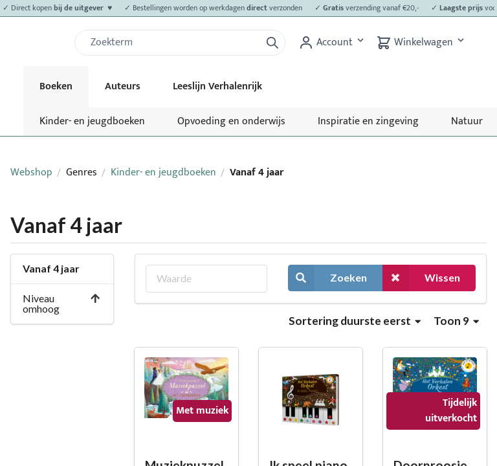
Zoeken (327, 278)
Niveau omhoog (62, 303)
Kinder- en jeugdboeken (92, 121)
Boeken (55, 86)
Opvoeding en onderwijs (231, 121)
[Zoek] (173, 43)
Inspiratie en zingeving (368, 121)
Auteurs (122, 86)
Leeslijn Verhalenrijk (217, 86)
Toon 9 (456, 320)
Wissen (421, 278)
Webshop (31, 172)
